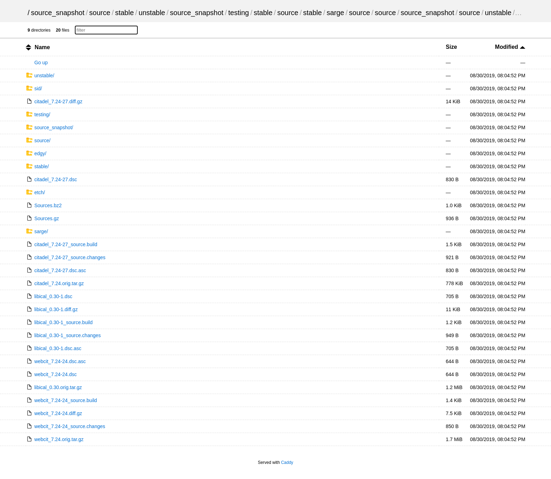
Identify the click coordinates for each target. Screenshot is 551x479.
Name (42, 47)
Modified (510, 47)
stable (124, 13)
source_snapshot (57, 13)
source (99, 13)
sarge (335, 13)
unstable (151, 13)
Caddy (287, 462)
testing (238, 13)
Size (451, 47)
